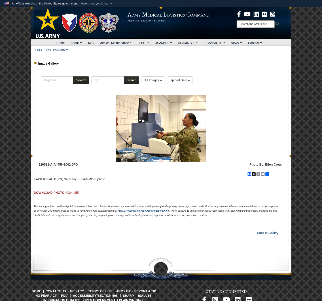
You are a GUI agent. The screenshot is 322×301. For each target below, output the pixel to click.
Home (60, 43)
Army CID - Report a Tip (136, 291)
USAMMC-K (214, 43)
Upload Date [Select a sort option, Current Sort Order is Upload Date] (180, 80)
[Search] (256, 24)
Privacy (77, 291)
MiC (91, 43)
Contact (255, 43)
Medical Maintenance (116, 43)
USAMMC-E (188, 43)
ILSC (143, 43)
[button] (96, 3)
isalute (145, 295)
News (236, 43)
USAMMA (163, 43)
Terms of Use (100, 291)
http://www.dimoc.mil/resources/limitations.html (143, 210)
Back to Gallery (267, 233)
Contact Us (56, 291)
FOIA (64, 295)
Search (81, 80)
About (76, 43)
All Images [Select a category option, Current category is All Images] (153, 80)
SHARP (128, 295)
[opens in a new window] (239, 14)
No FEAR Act (46, 295)
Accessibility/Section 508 (95, 295)
